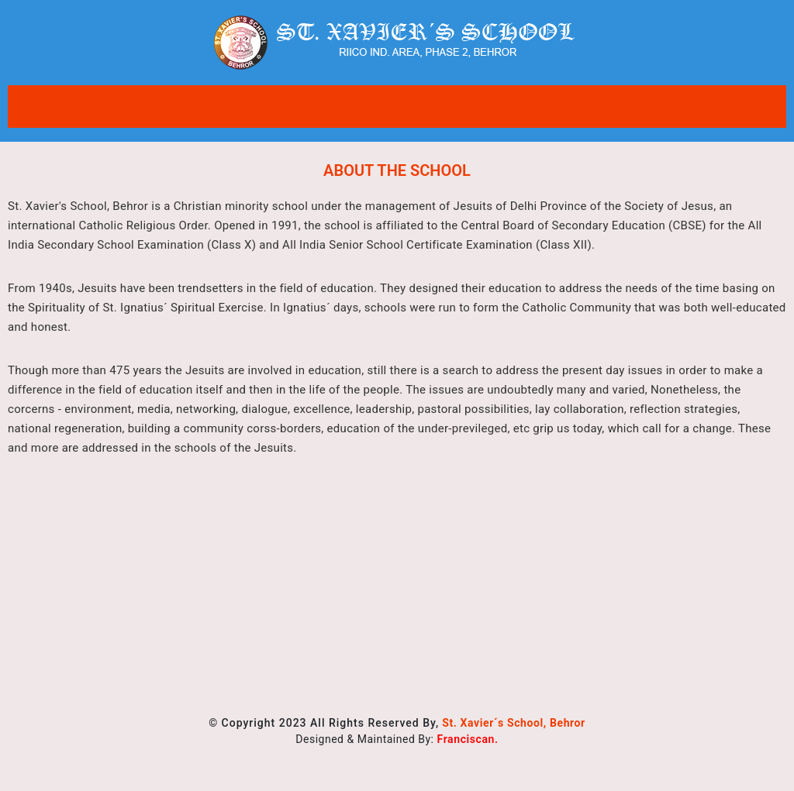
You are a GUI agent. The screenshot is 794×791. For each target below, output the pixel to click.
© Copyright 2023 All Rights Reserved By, (397, 723)
